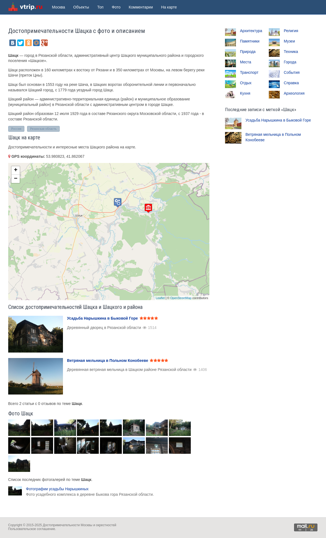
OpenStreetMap (181, 298)
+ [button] (16, 170)
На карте (169, 7)
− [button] (16, 179)
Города (290, 62)
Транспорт (249, 72)
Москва (58, 7)
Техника (291, 51)
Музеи (289, 41)
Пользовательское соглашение (31, 529)
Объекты (81, 7)
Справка (291, 83)
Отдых (246, 83)
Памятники (249, 41)
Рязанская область (43, 129)
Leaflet (160, 298)
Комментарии (141, 7)
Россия (16, 129)
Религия (291, 31)
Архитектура (251, 31)
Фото (116, 7)
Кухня (245, 93)
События (292, 72)
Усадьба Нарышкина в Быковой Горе (278, 120)
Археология (294, 93)
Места (245, 62)
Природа (248, 51)
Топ (100, 7)
